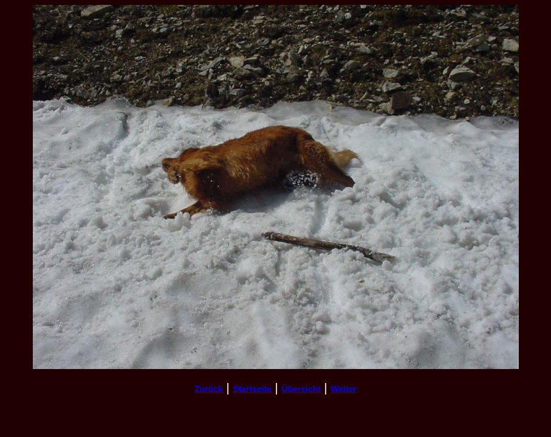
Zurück (208, 389)
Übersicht (301, 389)
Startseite (252, 389)
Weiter (343, 389)
